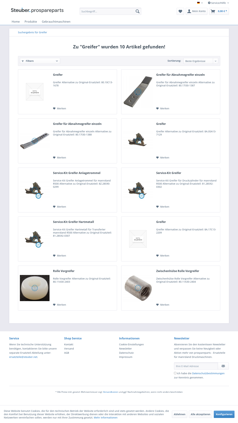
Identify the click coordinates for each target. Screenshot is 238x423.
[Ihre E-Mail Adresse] (196, 366)
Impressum (125, 357)
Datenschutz (126, 352)
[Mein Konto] (196, 11)
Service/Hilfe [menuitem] (217, 3)
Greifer (58, 75)
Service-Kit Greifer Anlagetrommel (76, 173)
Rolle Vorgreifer (63, 271)
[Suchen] (137, 11)
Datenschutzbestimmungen (208, 373)
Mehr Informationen (106, 417)
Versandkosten (110, 391)
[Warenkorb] (219, 11)
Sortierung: (174, 60)
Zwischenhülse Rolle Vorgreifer (177, 271)
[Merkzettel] (180, 11)
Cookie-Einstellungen (131, 344)
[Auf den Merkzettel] (59, 108)
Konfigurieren (224, 414)
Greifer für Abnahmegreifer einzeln (180, 75)
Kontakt (68, 344)
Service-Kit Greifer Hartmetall (73, 222)
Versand (69, 348)
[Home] (15, 21)
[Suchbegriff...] (110, 11)
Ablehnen (179, 414)
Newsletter (125, 348)
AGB (66, 352)
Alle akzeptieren (200, 414)
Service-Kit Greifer (168, 173)
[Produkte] (30, 21)
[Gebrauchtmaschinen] (56, 21)
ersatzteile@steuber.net (23, 357)
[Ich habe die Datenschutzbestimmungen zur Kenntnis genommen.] (175, 373)
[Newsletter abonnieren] (223, 366)
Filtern (28, 61)
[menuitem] (110, 11)
